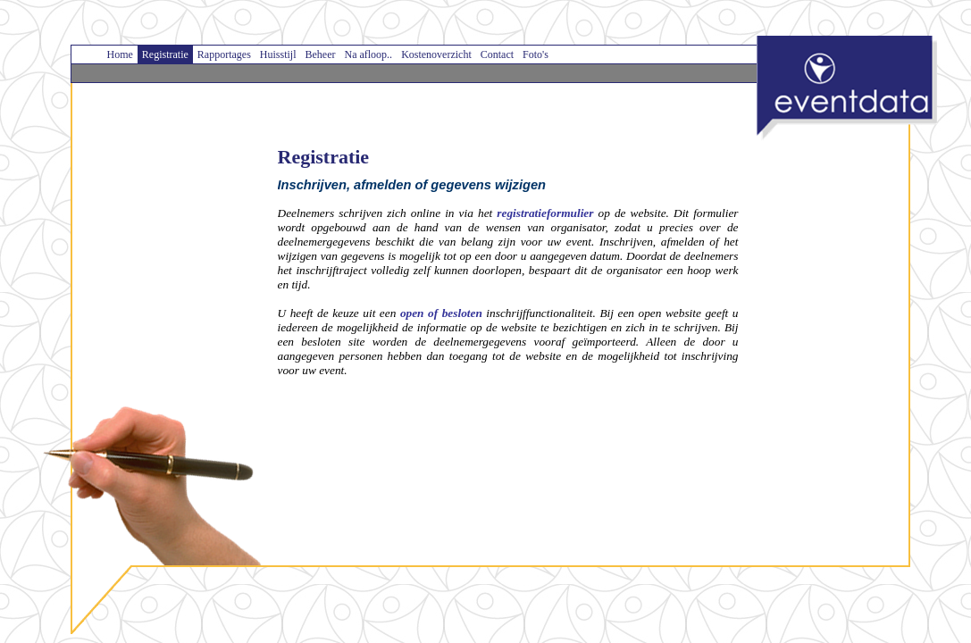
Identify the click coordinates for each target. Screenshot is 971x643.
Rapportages (224, 54)
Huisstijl (278, 54)
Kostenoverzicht (436, 54)
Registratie (165, 54)
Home (120, 54)
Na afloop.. (368, 54)
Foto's (535, 54)
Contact (497, 54)
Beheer (320, 54)
